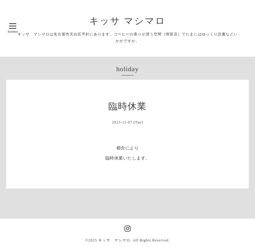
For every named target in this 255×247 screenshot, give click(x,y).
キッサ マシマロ (127, 21)
